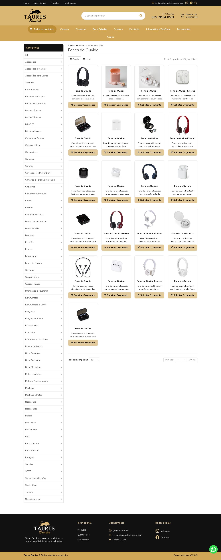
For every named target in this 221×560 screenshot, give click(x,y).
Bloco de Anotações (35, 96)
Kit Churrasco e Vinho (36, 304)
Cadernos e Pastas (34, 138)
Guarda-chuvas (32, 283)
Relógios (29, 457)
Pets (27, 436)
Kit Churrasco (31, 297)
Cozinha (29, 207)
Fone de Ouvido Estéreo (182, 138)
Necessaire (30, 401)
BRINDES (29, 124)
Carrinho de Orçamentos (192, 15)
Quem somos (83, 534)
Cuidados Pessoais (34, 214)
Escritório (134, 29)
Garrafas (29, 270)
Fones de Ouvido (33, 263)
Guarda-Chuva (32, 277)
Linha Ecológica (33, 353)
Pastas (28, 415)
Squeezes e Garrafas (35, 478)
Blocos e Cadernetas (35, 103)
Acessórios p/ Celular (35, 68)
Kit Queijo (30, 311)
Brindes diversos (33, 131)
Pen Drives (30, 422)
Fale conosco (83, 539)
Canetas (64, 29)
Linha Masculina (33, 367)
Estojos (28, 249)
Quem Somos (40, 3)
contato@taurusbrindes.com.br (169, 3)
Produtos (55, 3)
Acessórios (30, 61)
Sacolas (29, 464)
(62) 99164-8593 (121, 530)
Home (26, 3)
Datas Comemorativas (36, 221)
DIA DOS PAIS (32, 228)
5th (26, 55)
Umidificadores (32, 499)
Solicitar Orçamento (83, 104)
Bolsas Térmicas (33, 110)
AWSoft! (194, 555)
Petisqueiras (31, 429)
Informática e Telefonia (158, 29)
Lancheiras (30, 332)
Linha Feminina (32, 360)
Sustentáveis (31, 485)
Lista (87, 59)
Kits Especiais (32, 325)
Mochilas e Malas (33, 394)
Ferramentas (183, 29)
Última (192, 359)
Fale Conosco (70, 3)
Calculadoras (31, 152)
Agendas (29, 82)
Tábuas (29, 492)
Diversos (29, 235)
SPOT (28, 471)
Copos (110, 36)
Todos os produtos (43, 29)
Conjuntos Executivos (35, 193)
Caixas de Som (32, 145)
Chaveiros (80, 29)
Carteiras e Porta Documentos (40, 179)
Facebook (165, 537)
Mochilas (29, 388)
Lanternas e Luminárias (36, 339)
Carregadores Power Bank (38, 172)
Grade (74, 59)
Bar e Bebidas (100, 29)
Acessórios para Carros (36, 75)
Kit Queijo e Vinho (34, 318)
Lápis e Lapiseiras (34, 346)
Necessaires (31, 408)
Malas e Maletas (33, 374)
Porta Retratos (32, 450)
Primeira (169, 359)
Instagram (165, 531)
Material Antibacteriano (36, 381)
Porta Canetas (32, 443)
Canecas (118, 29)
